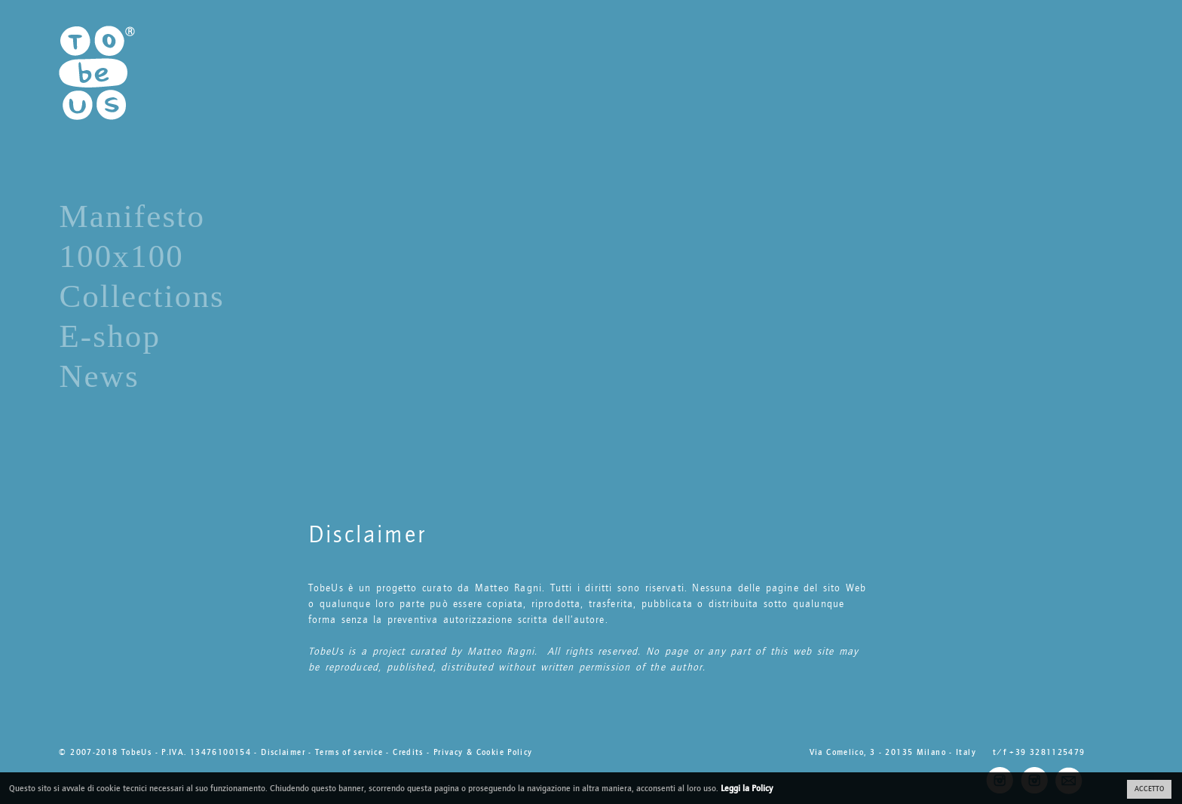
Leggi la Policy (747, 788)
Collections (142, 296)
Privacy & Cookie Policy (483, 752)
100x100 (121, 256)
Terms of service (349, 752)
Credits (408, 752)
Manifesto (132, 216)
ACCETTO (1149, 788)
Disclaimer (283, 752)
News (99, 376)
